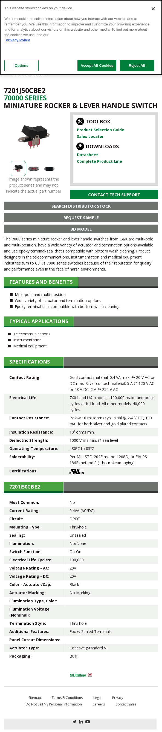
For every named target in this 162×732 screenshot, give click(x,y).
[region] (81, 37)
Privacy (117, 697)
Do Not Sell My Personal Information (54, 704)
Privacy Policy (18, 40)
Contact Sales (125, 704)
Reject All (137, 65)
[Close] (153, 9)
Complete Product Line (99, 161)
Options (21, 65)
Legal (97, 697)
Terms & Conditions (67, 697)
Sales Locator (90, 136)
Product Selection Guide (100, 129)
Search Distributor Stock (81, 206)
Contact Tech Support (114, 194)
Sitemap (34, 697)
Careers (98, 704)
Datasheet (87, 154)
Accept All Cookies (96, 65)
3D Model (81, 229)
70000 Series (25, 97)
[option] (33, 137)
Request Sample (81, 217)
